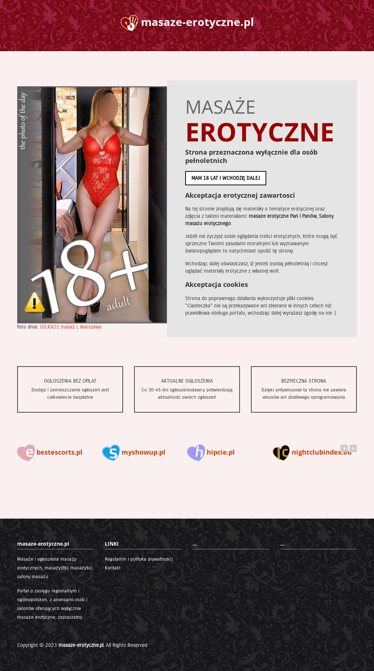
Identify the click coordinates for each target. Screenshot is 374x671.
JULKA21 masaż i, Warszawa (70, 327)
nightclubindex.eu (312, 452)
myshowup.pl (133, 452)
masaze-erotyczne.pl (80, 645)
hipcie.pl (211, 452)
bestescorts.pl (50, 452)
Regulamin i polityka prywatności (139, 559)
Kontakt (113, 568)
